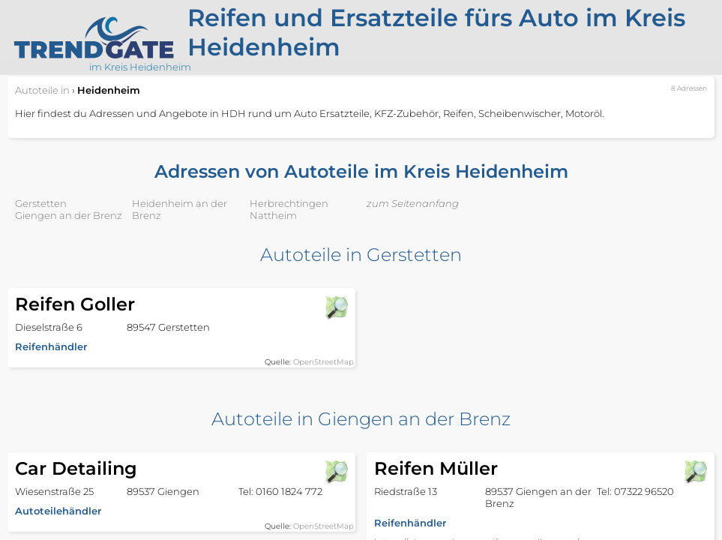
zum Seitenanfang (413, 203)
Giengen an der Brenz (68, 215)
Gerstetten (41, 203)
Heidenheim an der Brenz (179, 209)
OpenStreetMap (323, 362)
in (42, 90)
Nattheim (273, 215)
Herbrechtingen (289, 203)
